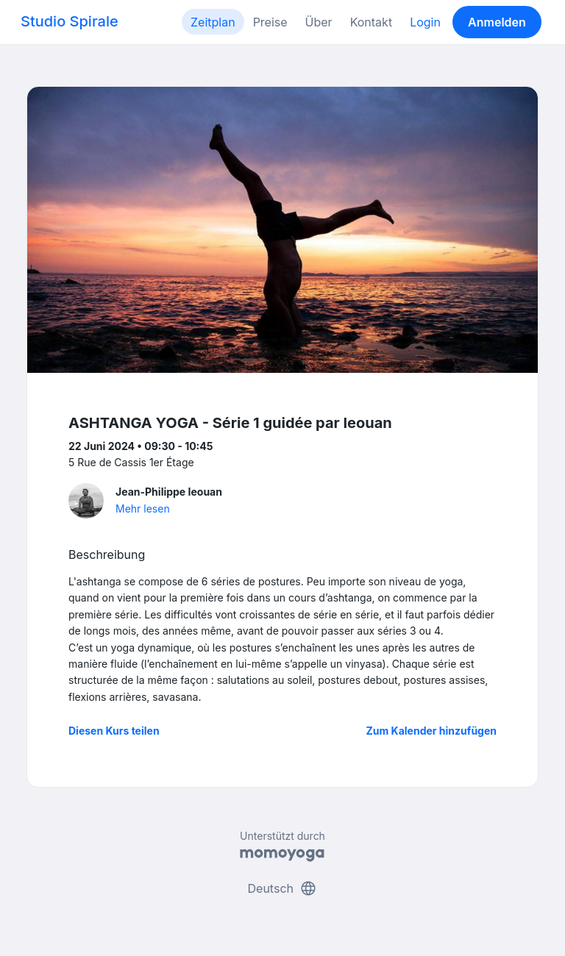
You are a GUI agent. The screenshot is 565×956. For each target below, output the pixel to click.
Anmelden (497, 22)
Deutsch (283, 888)
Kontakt (371, 22)
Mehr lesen (143, 508)
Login (425, 22)
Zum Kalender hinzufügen (431, 730)
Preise (270, 22)
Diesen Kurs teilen (114, 730)
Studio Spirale (69, 21)
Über (319, 22)
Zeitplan (213, 22)
